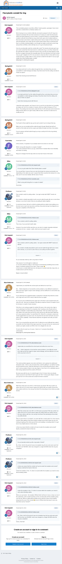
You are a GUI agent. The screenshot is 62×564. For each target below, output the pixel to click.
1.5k (8, 174)
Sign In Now (44, 544)
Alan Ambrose (8, 282)
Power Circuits (18, 19)
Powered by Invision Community (31, 561)
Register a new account (18, 544)
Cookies (39, 558)
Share (45, 18)
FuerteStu (8, 140)
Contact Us (32, 558)
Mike (8, 161)
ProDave (8, 191)
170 (8, 38)
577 (8, 79)
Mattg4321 (8, 66)
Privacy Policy (24, 558)
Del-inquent (11, 17)
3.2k (9, 295)
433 (8, 153)
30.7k (9, 204)
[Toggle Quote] (18, 90)
